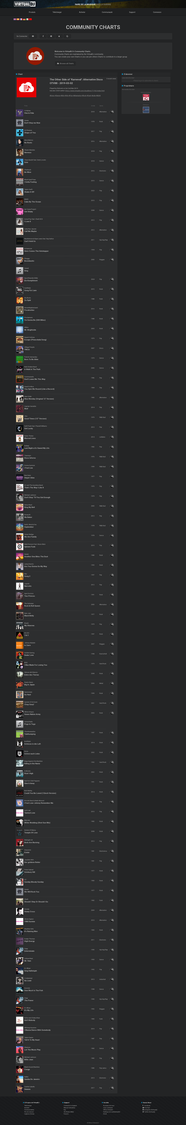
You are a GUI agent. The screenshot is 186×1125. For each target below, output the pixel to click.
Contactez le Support (70, 1105)
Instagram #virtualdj (150, 1110)
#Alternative (77, 95)
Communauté (107, 12)
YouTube (146, 1108)
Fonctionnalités (29, 1110)
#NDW (98, 95)
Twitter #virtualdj (149, 1112)
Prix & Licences (29, 1112)
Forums (66, 1114)
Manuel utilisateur (69, 1108)
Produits (32, 12)
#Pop (71, 95)
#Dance (57, 95)
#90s (66, 95)
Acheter (82, 12)
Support (132, 12)
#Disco (52, 95)
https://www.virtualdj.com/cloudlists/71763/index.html (85, 91)
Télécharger (57, 12)
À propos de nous (108, 1105)
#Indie (93, 95)
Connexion (157, 12)
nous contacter (108, 1108)
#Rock (84, 95)
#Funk (89, 95)
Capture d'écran (29, 1114)
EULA (105, 1114)
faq (65, 1110)
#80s (62, 95)
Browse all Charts (65, 63)
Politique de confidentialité (111, 1112)
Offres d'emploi (108, 1110)
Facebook (146, 1105)
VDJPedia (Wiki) (69, 1112)
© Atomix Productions (93, 1123)
